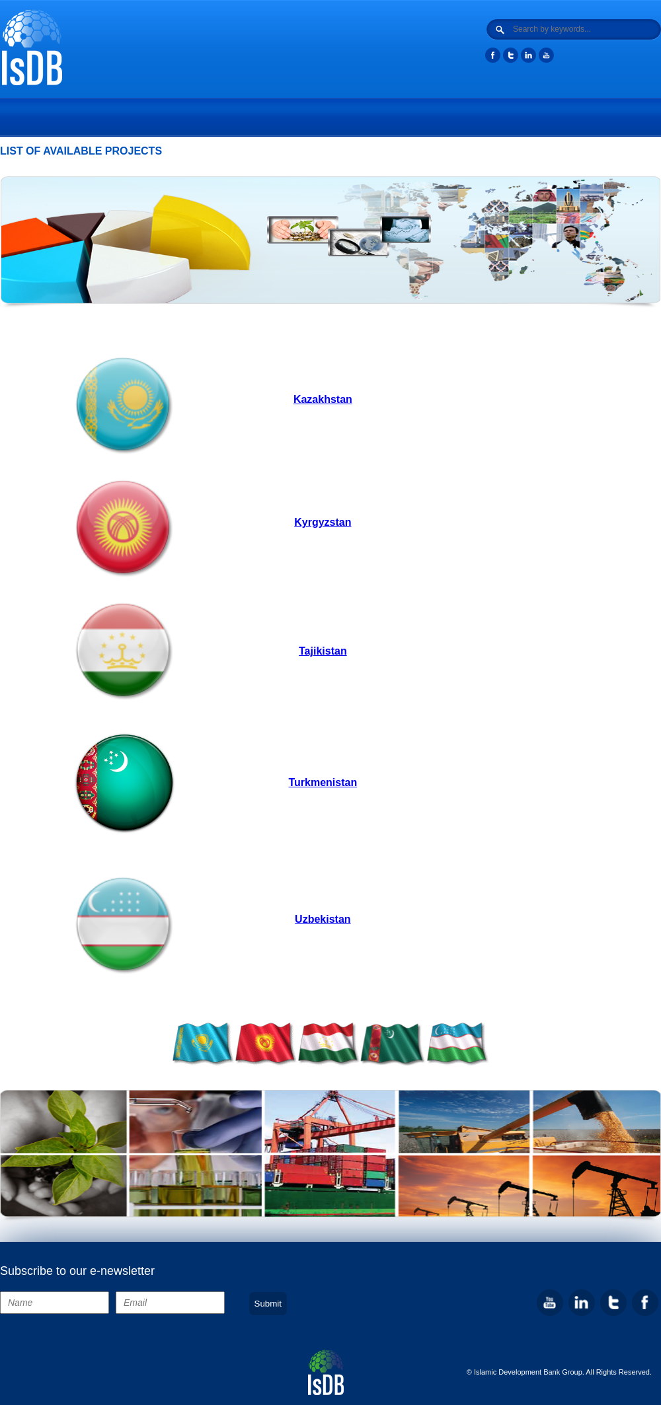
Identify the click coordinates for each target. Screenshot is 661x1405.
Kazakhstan (322, 399)
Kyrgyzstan (322, 522)
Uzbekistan (322, 919)
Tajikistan (323, 651)
